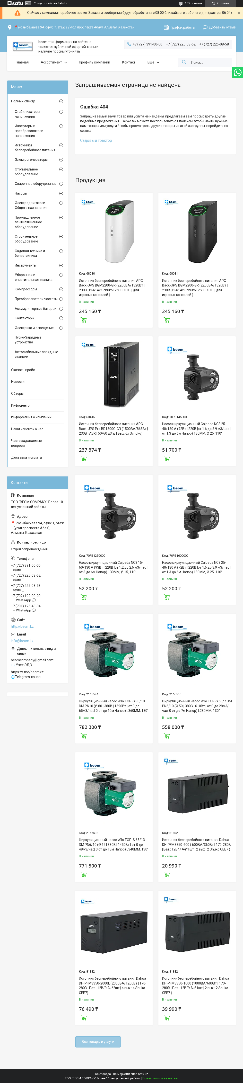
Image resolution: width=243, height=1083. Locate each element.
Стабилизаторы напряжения (27, 114)
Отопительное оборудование (26, 171)
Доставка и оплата (26, 457)
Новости (18, 382)
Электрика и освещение (34, 328)
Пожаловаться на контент (160, 1078)
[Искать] (184, 62)
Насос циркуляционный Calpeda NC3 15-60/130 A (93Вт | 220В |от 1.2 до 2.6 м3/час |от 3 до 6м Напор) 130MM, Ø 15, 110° (113, 567)
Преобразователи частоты (36, 299)
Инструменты (25, 265)
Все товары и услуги (98, 1042)
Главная (22, 62)
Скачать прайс (23, 370)
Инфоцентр (20, 405)
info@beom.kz (22, 641)
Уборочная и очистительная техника (33, 277)
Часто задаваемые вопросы (26, 443)
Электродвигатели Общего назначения (31, 205)
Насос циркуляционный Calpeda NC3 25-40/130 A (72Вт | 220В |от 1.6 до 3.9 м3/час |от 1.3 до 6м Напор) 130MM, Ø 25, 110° (196, 428)
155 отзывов (193, 3)
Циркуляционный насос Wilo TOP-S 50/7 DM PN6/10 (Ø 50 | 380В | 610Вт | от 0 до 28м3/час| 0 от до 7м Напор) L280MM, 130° (197, 706)
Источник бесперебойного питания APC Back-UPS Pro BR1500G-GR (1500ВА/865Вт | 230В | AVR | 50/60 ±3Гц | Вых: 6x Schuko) (113, 428)
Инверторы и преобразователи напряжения (29, 130)
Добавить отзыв (222, 27)
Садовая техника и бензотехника (30, 253)
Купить (83, 319)
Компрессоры (26, 289)
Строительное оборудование (26, 238)
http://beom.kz (22, 626)
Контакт (128, 62)
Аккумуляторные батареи (35, 309)
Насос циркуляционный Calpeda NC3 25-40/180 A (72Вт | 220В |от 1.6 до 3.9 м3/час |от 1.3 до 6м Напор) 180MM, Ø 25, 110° (196, 567)
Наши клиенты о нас (27, 429)
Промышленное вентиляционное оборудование (28, 222)
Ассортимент (51, 62)
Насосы (21, 193)
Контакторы (24, 318)
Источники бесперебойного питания (35, 147)
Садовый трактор (96, 140)
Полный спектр (23, 101)
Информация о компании (31, 417)
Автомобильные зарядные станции (36, 354)
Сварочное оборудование (36, 184)
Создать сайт (43, 3)
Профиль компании (94, 62)
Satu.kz (143, 1074)
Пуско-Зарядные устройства (28, 339)
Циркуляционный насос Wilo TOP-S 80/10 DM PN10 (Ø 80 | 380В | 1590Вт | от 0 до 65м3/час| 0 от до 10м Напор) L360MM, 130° (113, 706)
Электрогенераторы (31, 159)
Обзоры (17, 393)
